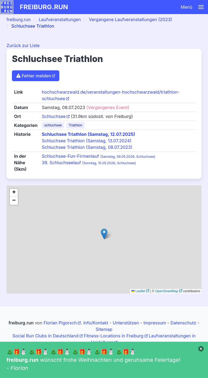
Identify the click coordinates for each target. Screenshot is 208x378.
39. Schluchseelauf (89, 162)
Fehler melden (33, 75)
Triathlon (75, 125)
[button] (133, 7)
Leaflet (138, 291)
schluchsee (53, 125)
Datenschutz (183, 323)
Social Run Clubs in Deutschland (45, 335)
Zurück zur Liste (23, 45)
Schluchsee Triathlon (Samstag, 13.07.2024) (86, 140)
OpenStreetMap (166, 291)
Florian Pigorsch (60, 323)
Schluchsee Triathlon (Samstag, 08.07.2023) (87, 147)
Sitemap (104, 329)
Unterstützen (126, 323)
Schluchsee (54, 116)
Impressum (155, 323)
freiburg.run (44, 7)
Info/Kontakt (95, 323)
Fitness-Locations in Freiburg (113, 335)
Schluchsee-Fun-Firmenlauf (98, 156)
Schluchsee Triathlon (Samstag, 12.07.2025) (88, 134)
